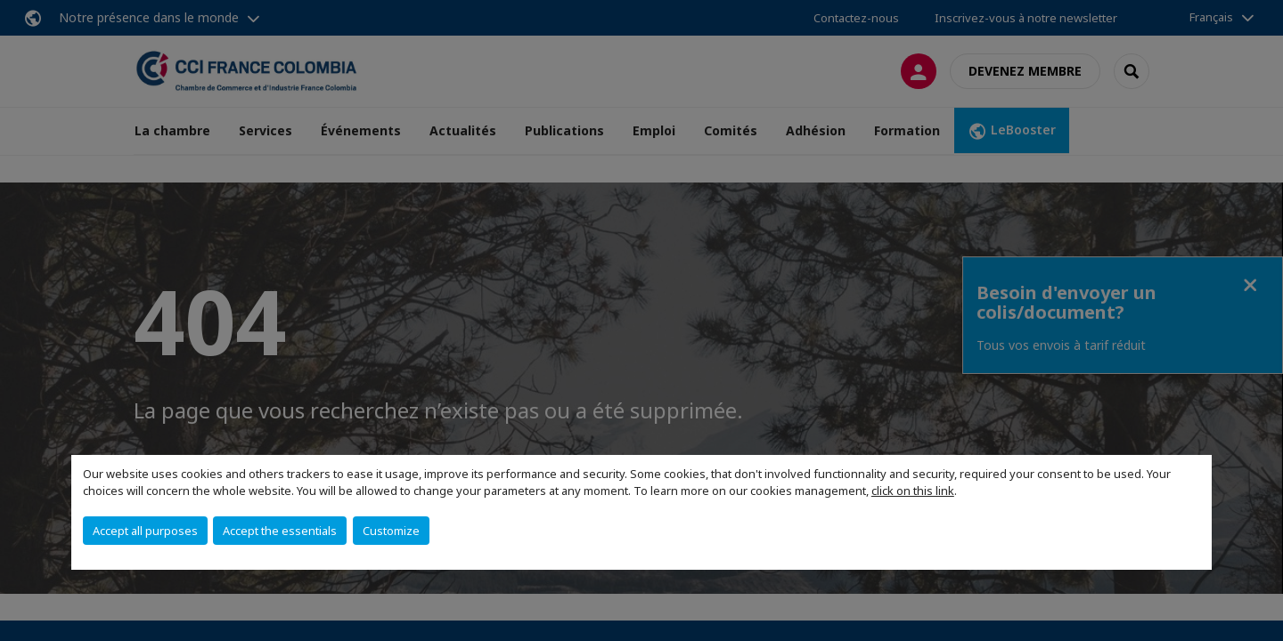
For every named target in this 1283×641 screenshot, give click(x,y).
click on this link (912, 491)
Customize (391, 531)
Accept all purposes (145, 531)
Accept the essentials (280, 531)
